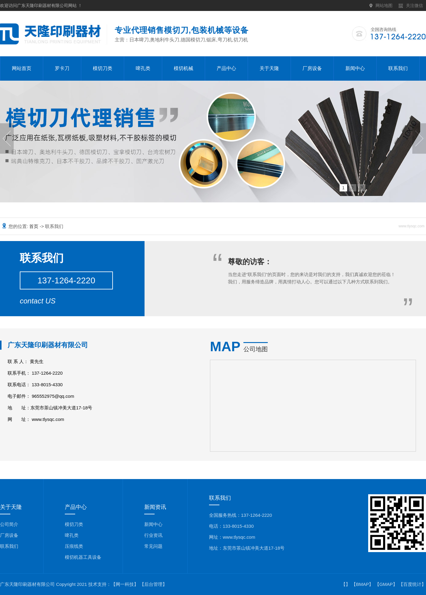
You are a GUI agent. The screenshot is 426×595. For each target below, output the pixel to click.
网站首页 (21, 68)
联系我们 (398, 68)
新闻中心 (355, 68)
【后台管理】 (153, 584)
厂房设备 (312, 68)
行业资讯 (153, 535)
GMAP (386, 584)
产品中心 (226, 68)
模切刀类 (102, 68)
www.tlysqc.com (48, 419)
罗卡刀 (62, 68)
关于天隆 (269, 68)
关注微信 (414, 5)
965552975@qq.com (53, 396)
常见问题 (153, 546)
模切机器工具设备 (83, 557)
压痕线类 (74, 546)
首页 (34, 226)
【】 (345, 584)
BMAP (362, 584)
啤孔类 (143, 68)
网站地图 (384, 5)
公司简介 (9, 524)
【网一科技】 (124, 584)
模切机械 (183, 68)
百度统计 (412, 584)
